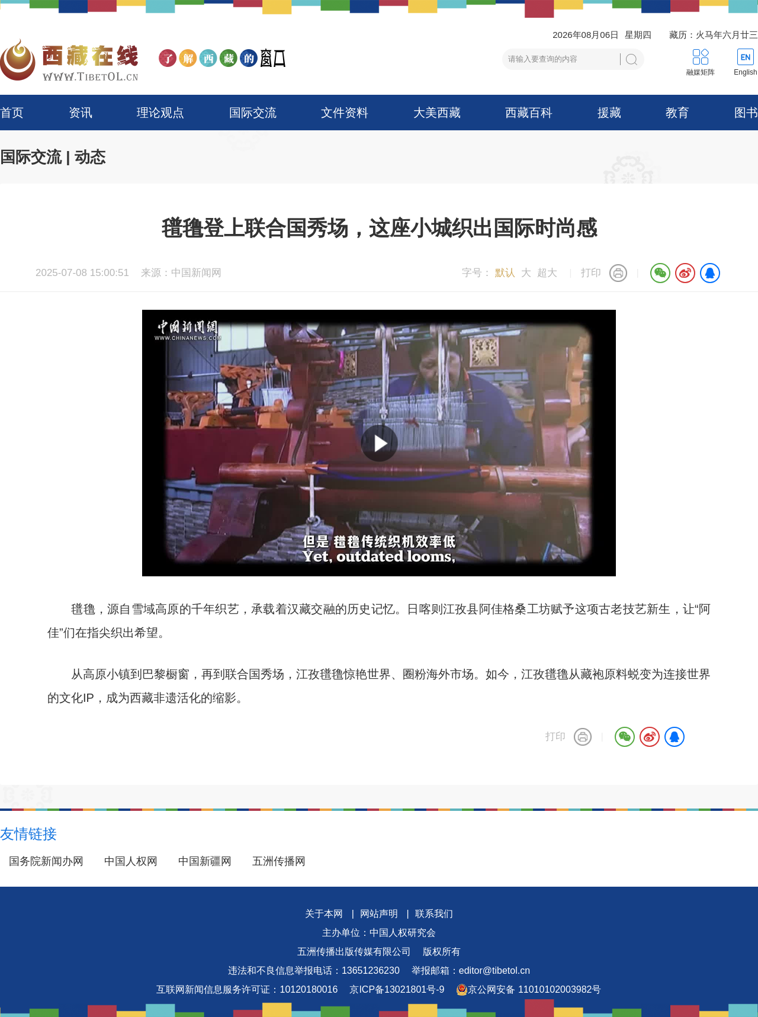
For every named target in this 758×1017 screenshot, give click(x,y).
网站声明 (379, 914)
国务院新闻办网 (46, 861)
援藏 (609, 112)
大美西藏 (437, 112)
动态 (90, 157)
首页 (12, 112)
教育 (677, 112)
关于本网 (324, 914)
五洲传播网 (279, 861)
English (745, 72)
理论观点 (160, 112)
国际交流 (253, 112)
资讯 (80, 112)
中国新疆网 (205, 861)
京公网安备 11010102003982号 (528, 990)
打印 (591, 272)
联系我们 (434, 914)
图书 (746, 112)
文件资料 (344, 112)
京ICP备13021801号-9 (396, 989)
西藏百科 (529, 112)
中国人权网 (131, 861)
